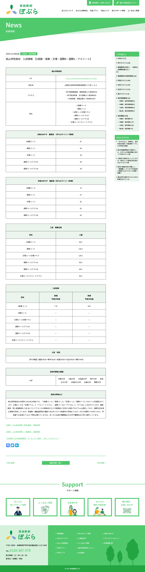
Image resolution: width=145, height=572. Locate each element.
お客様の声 (72, 502)
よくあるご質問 (133, 10)
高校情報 (121, 116)
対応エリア (105, 10)
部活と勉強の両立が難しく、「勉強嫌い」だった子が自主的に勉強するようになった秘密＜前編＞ (127, 170)
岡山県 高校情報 (124, 128)
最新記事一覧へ (56, 462)
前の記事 (10, 462)
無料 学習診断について (126, 3)
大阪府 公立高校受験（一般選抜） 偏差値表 (23, 432)
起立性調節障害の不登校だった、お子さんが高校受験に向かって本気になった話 (127, 152)
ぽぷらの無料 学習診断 (100, 503)
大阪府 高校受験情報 (126, 107)
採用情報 (108, 543)
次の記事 (100, 462)
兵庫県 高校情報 (124, 122)
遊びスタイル (122, 94)
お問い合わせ (108, 533)
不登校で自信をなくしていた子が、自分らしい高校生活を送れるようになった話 (127, 160)
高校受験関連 (122, 98)
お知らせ (121, 58)
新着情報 (59, 533)
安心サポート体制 (118, 10)
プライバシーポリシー (111, 538)
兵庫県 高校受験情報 (126, 104)
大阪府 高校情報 (124, 125)
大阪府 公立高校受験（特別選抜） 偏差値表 (23, 425)
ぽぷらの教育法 (82, 10)
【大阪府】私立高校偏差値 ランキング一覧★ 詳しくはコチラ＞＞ (32, 438)
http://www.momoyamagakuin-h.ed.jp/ (81, 78)
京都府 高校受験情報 (126, 101)
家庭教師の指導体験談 (125, 76)
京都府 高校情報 (124, 119)
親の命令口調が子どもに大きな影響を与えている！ (127, 178)
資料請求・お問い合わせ (99, 3)
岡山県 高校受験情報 (126, 111)
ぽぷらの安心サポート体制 (18, 503)
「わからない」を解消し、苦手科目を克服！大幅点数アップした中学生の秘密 (127, 144)
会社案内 (81, 553)
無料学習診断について (85, 548)
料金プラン (94, 10)
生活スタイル (122, 89)
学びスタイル (122, 63)
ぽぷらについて (67, 10)
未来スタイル (122, 85)
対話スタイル (122, 80)
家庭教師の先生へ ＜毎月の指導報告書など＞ (128, 68)
